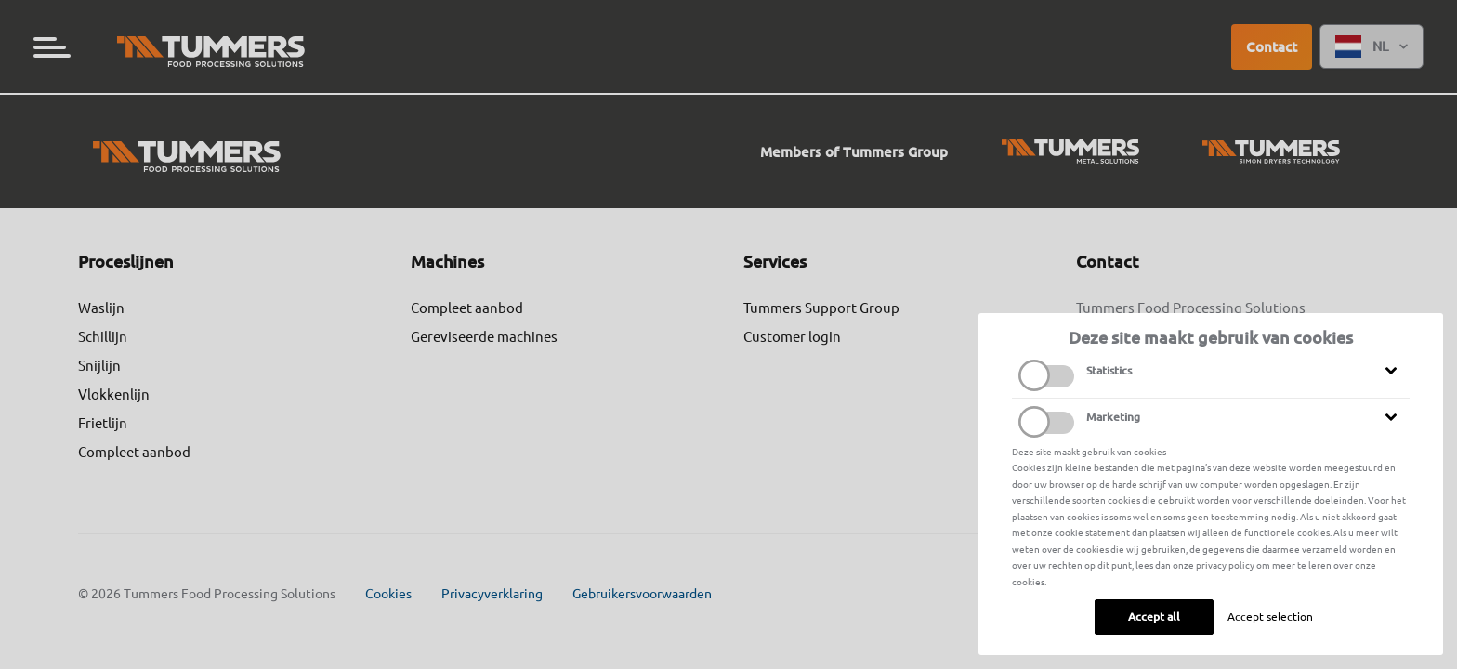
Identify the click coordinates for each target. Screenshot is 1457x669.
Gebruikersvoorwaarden (642, 593)
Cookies (388, 593)
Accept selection (1270, 616)
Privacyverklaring (492, 593)
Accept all (1154, 616)
